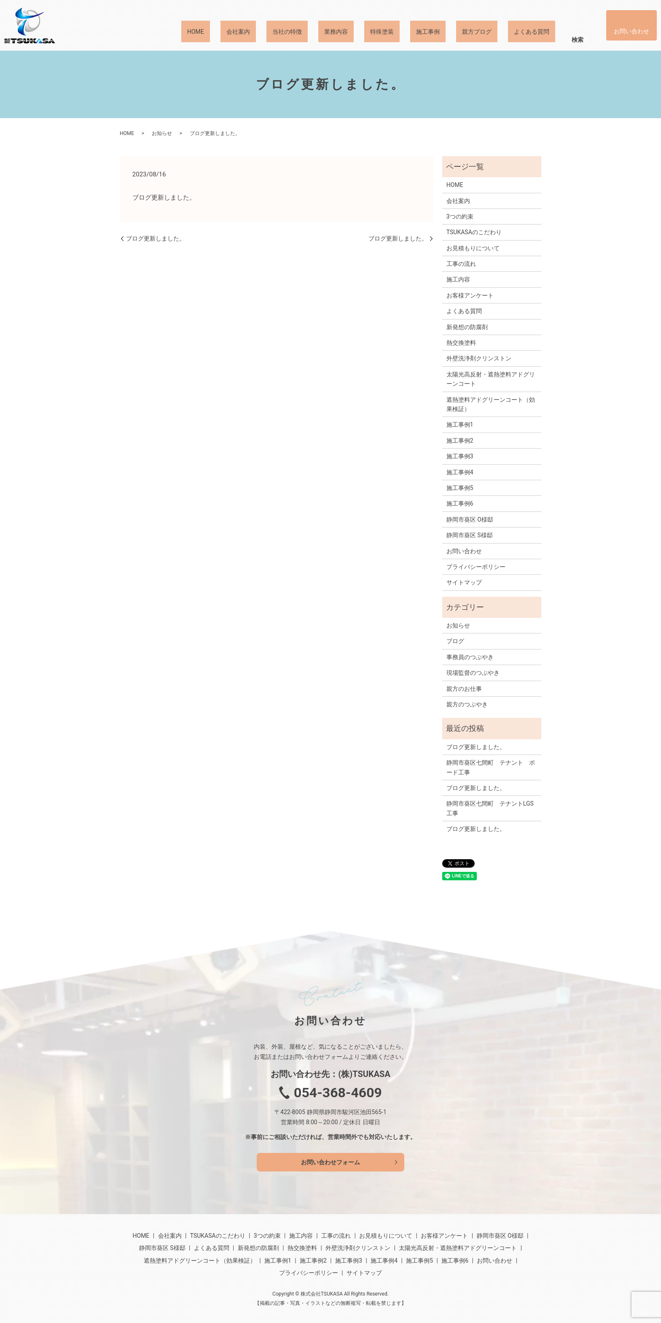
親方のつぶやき (467, 704)
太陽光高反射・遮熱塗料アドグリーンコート (490, 379)
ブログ (455, 641)
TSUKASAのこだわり (474, 232)
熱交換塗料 (461, 342)
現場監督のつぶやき (473, 672)
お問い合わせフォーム (330, 1162)
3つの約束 (459, 216)
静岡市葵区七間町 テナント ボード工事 (490, 767)
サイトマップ (464, 582)
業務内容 (336, 39)
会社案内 (238, 39)
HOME (195, 39)
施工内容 (458, 279)
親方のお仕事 (464, 688)
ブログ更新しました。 (155, 238)
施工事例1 (459, 424)
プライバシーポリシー (475, 566)
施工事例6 (459, 503)
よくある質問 (531, 39)
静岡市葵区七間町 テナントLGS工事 (490, 808)
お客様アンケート (470, 295)
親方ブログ (477, 39)
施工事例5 (459, 487)
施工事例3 (459, 456)
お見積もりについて (473, 248)
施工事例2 (459, 440)
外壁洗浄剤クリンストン (478, 358)
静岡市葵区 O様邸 (469, 519)
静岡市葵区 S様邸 (469, 535)
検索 (577, 39)
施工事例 (428, 39)
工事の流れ (461, 263)
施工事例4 (459, 472)
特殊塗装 (382, 39)
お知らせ (162, 133)
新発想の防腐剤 (467, 327)
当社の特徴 (287, 39)
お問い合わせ (464, 551)
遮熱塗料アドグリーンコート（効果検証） (490, 404)
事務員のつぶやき (470, 657)
